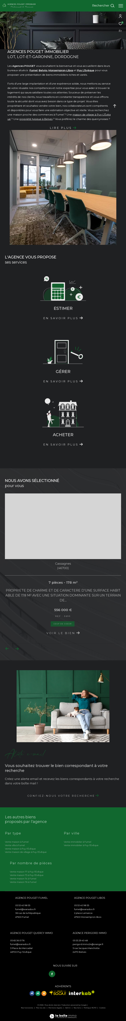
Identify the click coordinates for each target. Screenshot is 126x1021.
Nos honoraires (27, 1007)
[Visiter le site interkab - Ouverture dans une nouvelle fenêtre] (81, 992)
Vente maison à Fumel (17, 841)
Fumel (34, 70)
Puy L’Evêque (85, 70)
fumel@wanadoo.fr (25, 909)
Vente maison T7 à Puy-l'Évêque (26, 871)
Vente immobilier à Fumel (77, 841)
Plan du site (41, 1007)
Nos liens (77, 1007)
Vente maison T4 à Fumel (23, 878)
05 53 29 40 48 (80, 940)
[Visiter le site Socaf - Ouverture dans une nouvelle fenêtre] (57, 992)
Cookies (102, 1008)
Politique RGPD (90, 1007)
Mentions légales (55, 1007)
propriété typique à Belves (35, 119)
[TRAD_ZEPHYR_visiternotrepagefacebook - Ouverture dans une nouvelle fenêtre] (51, 973)
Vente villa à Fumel (15, 845)
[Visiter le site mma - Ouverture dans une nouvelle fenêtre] (38, 993)
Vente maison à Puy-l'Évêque (20, 848)
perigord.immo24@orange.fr (88, 944)
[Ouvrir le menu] (121, 5)
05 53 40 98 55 (22, 905)
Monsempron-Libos (60, 70)
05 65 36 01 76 (17, 940)
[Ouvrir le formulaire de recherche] (103, 5)
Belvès (43, 70)
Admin (68, 1007)
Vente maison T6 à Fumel (23, 882)
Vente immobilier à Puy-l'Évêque (81, 845)
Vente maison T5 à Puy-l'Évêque (26, 875)
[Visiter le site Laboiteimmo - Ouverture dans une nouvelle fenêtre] (63, 1014)
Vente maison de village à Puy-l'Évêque (26, 852)
